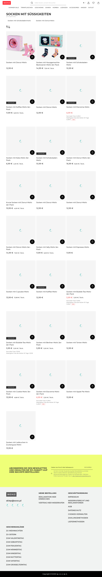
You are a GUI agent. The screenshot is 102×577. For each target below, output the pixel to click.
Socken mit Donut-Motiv (16, 62)
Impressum (73, 497)
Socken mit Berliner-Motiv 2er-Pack (49, 344)
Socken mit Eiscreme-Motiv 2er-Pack (47, 393)
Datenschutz (74, 510)
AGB (70, 507)
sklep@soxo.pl (13, 500)
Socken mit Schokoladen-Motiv (77, 64)
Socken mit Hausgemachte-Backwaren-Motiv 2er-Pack (48, 64)
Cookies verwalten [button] (77, 514)
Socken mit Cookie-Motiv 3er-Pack (18, 393)
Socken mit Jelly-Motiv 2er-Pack (47, 248)
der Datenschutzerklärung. (81, 476)
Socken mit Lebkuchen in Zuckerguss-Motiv (17, 443)
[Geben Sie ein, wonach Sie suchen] (48, 3)
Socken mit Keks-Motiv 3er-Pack (17, 159)
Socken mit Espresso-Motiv (77, 247)
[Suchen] (32, 3)
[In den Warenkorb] (32, 57)
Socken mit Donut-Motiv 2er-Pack (78, 159)
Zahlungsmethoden (78, 518)
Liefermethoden (76, 522)
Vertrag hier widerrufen (51, 503)
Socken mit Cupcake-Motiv (17, 292)
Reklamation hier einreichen (47, 498)
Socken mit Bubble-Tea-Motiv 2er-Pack (78, 293)
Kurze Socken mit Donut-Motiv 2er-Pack (19, 204)
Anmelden (88, 467)
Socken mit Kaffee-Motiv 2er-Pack (18, 108)
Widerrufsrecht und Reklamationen (78, 502)
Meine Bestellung (47, 493)
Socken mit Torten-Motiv (76, 343)
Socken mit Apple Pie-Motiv (78, 392)
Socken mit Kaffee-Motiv (46, 292)
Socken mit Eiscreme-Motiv (77, 107)
